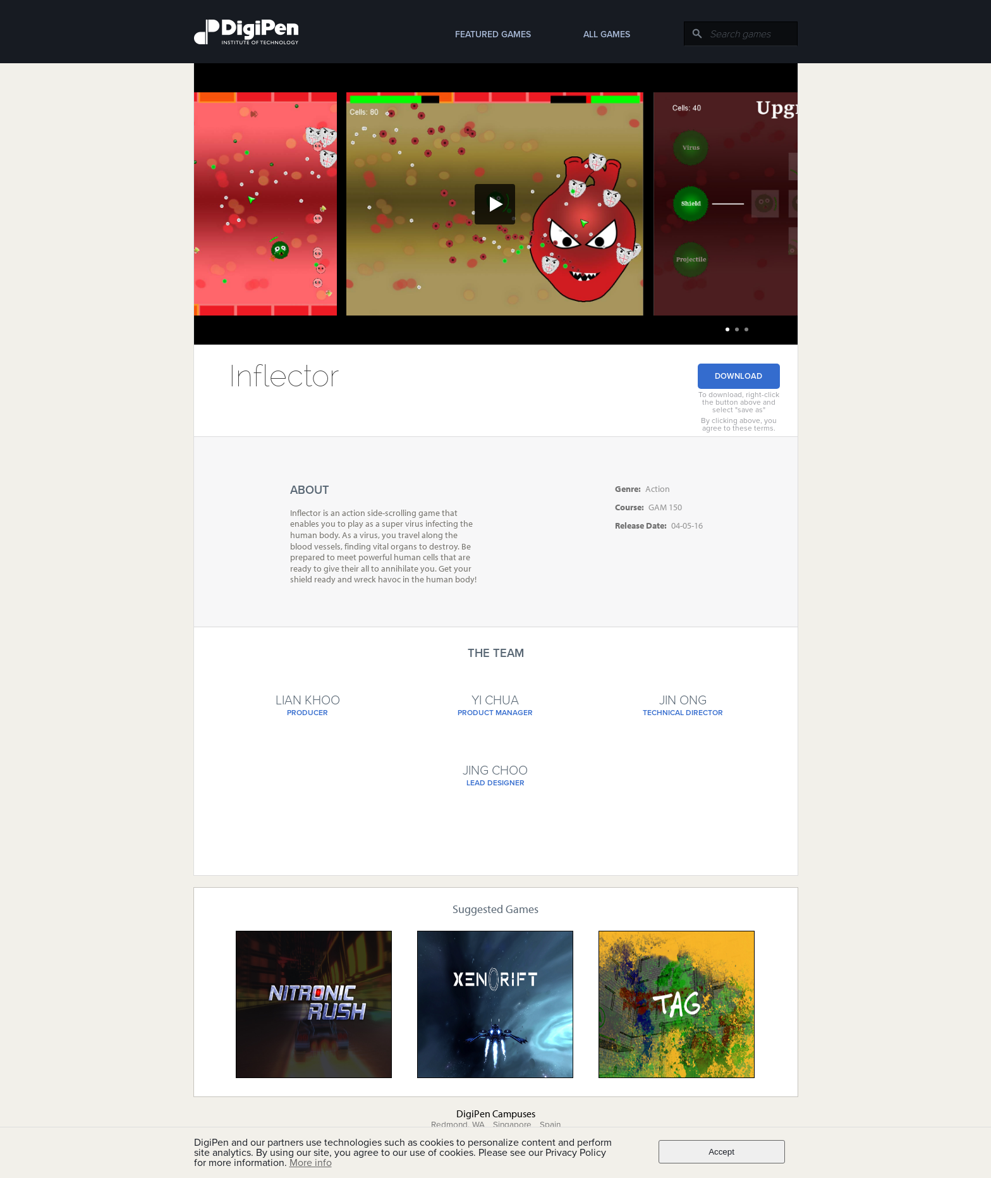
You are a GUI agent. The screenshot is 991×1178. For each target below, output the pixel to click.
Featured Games (493, 34)
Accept (721, 1152)
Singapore (512, 1125)
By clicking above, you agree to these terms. (739, 424)
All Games (606, 34)
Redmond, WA (458, 1125)
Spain (550, 1125)
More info (310, 1163)
